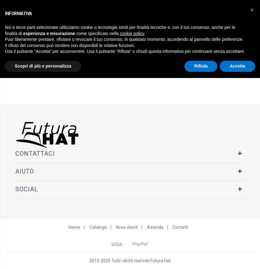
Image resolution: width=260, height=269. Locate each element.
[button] (252, 10)
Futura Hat (160, 260)
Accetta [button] (237, 66)
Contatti (180, 227)
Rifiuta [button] (201, 66)
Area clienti (127, 227)
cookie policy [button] (132, 33)
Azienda (155, 227)
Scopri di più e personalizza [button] (43, 66)
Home (74, 227)
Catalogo (98, 227)
